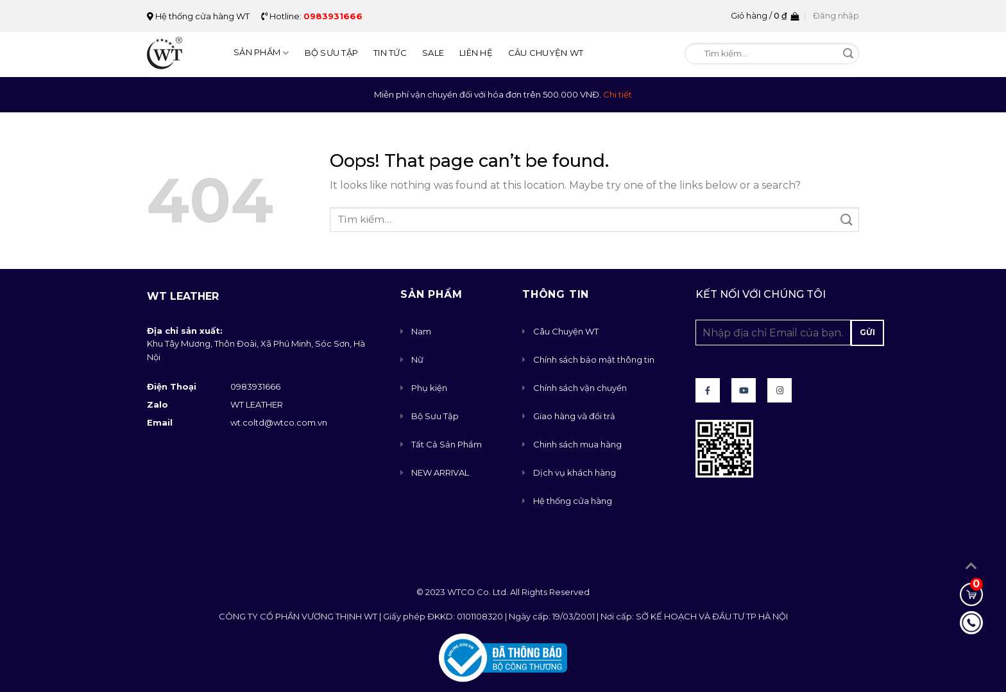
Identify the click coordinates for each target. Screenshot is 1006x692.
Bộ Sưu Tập (332, 53)
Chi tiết (617, 94)
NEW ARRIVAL (440, 472)
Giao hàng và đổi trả (574, 416)
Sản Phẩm (261, 53)
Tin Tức (390, 53)
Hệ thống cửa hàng (572, 501)
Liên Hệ (476, 53)
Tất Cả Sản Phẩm (446, 444)
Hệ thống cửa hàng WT (198, 16)
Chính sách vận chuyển (580, 388)
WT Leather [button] (183, 296)
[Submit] (848, 54)
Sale (433, 53)
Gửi (867, 332)
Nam (421, 331)
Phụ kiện (429, 388)
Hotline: (311, 16)
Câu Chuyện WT (545, 53)
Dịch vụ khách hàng (574, 472)
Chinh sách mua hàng (577, 444)
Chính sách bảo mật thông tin (593, 359)
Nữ (417, 359)
